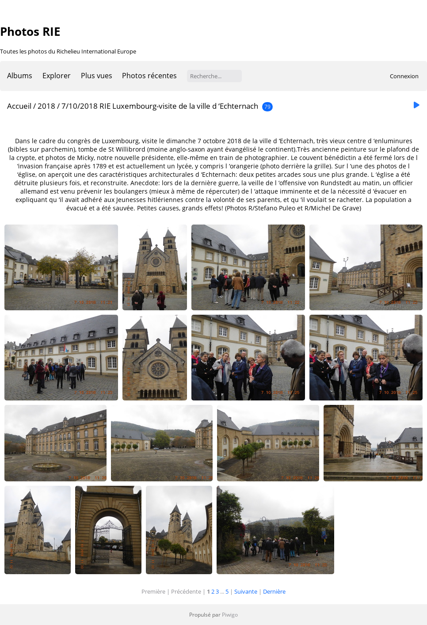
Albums (19, 75)
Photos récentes (149, 75)
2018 (46, 106)
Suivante (245, 591)
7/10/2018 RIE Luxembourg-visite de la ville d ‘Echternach (159, 106)
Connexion (404, 76)
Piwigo (230, 614)
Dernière (274, 591)
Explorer (56, 75)
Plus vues (96, 75)
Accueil (19, 106)
